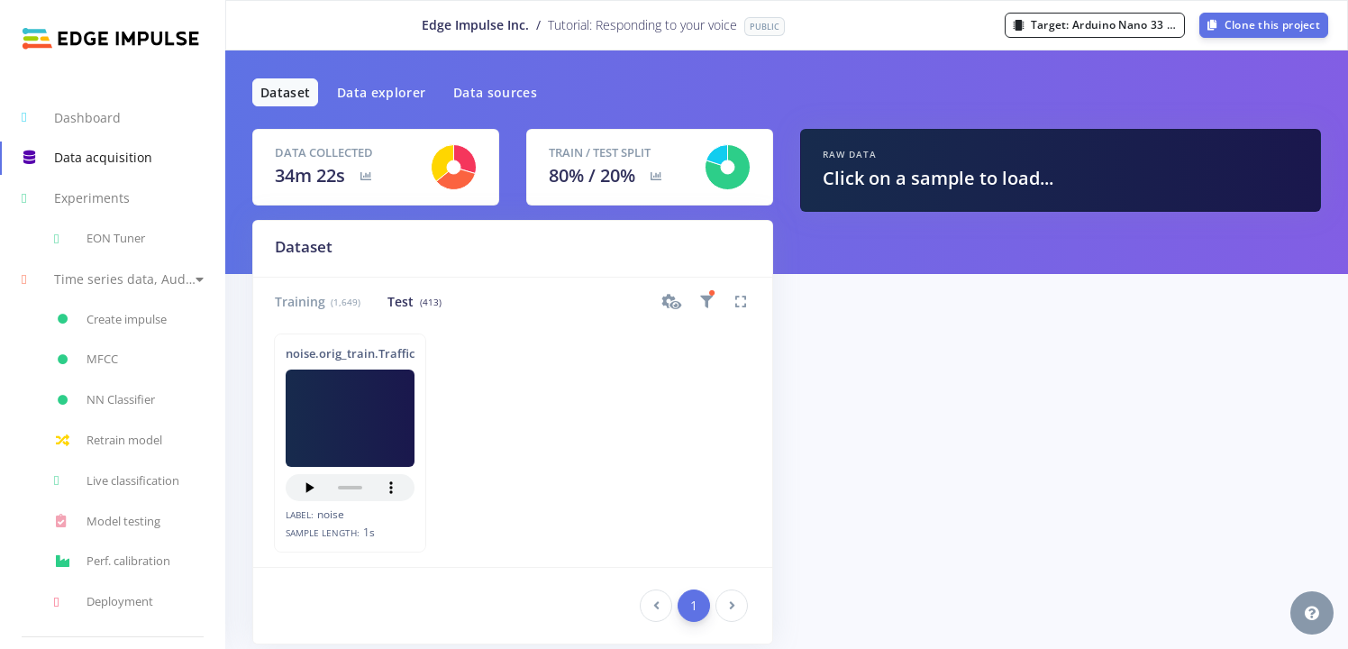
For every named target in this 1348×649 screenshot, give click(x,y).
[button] (112, 279)
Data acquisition (87, 158)
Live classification (116, 480)
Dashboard (71, 117)
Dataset (285, 92)
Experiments (76, 198)
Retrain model (108, 441)
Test (414, 301)
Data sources (495, 92)
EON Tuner (99, 239)
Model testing (107, 521)
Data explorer (381, 92)
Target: (1099, 24)
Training (317, 301)
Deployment (103, 602)
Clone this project (1263, 24)
